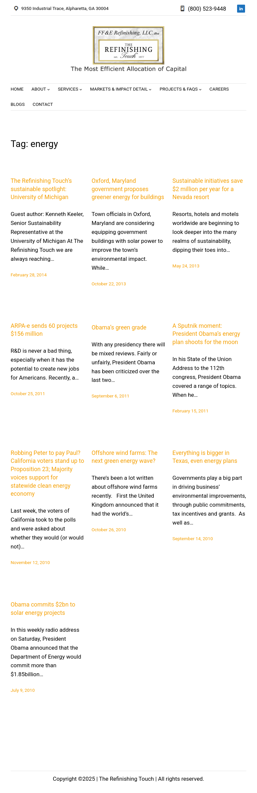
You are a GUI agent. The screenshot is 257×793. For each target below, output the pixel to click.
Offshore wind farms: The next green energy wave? (125, 457)
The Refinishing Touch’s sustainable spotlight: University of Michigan (41, 189)
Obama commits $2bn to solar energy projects (43, 608)
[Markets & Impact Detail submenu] (150, 89)
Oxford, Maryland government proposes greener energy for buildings (128, 189)
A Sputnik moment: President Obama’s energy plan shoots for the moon (206, 334)
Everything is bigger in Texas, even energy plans (204, 457)
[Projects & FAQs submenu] (200, 89)
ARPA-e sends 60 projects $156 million (44, 330)
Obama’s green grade (119, 327)
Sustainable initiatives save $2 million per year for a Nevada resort (207, 189)
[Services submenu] (80, 89)
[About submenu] (48, 89)
